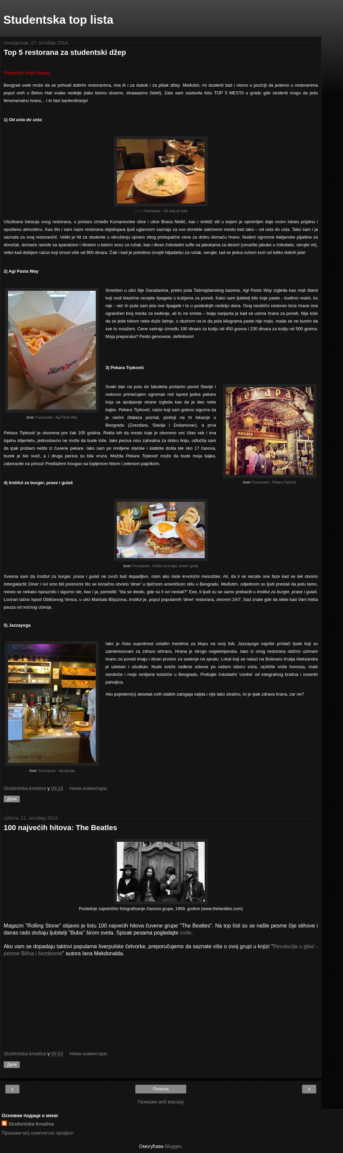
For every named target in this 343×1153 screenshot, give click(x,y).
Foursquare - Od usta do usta (165, 211)
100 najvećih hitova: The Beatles (60, 827)
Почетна (160, 1089)
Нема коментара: (88, 788)
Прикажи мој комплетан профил (37, 1133)
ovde (185, 933)
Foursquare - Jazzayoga (57, 771)
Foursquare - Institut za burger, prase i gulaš (165, 566)
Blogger (173, 1146)
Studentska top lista (58, 19)
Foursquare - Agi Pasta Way (56, 417)
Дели (11, 799)
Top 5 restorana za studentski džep (65, 52)
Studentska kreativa (31, 1124)
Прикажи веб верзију (161, 1101)
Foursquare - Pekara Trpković (274, 482)
